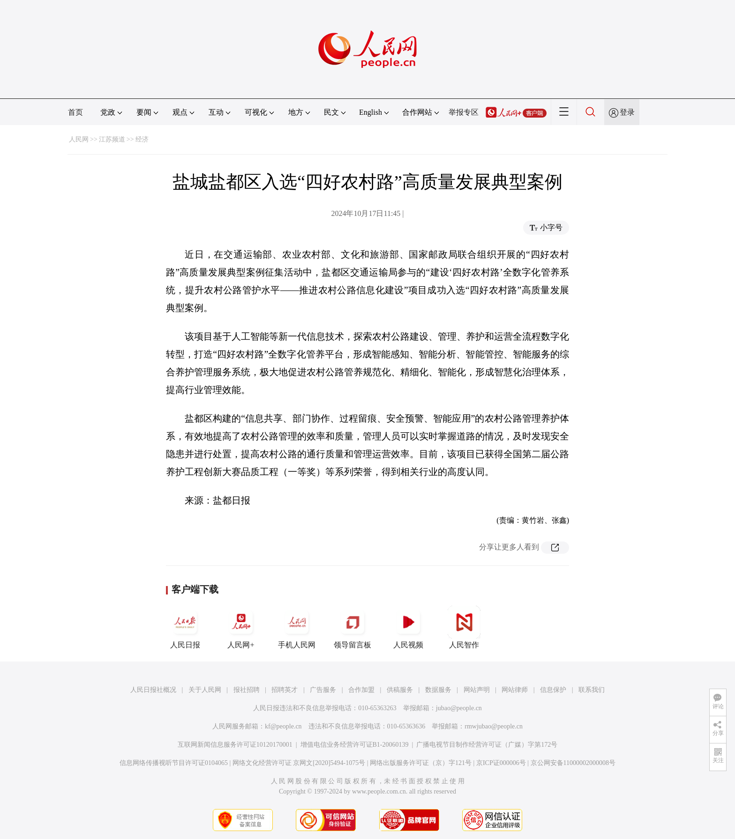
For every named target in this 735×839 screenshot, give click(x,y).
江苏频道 (112, 139)
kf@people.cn (283, 726)
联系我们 (591, 689)
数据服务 (438, 689)
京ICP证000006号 (501, 762)
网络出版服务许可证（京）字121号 (421, 762)
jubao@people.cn (459, 708)
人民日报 (185, 627)
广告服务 (323, 689)
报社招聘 (246, 689)
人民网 (79, 139)
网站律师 (515, 689)
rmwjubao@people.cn (494, 726)
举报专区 (464, 112)
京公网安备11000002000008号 (573, 762)
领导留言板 (352, 627)
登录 (627, 112)
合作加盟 (361, 689)
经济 (142, 139)
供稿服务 (400, 689)
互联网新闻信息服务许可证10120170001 (235, 744)
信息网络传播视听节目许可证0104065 (174, 762)
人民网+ (241, 627)
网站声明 (477, 689)
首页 (75, 112)
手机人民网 (296, 627)
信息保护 (553, 689)
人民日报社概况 (153, 689)
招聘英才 (284, 689)
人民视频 (408, 627)
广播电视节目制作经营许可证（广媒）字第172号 (486, 744)
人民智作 (464, 627)
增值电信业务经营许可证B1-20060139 (354, 744)
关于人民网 (204, 689)
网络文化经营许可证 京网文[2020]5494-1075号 (299, 762)
